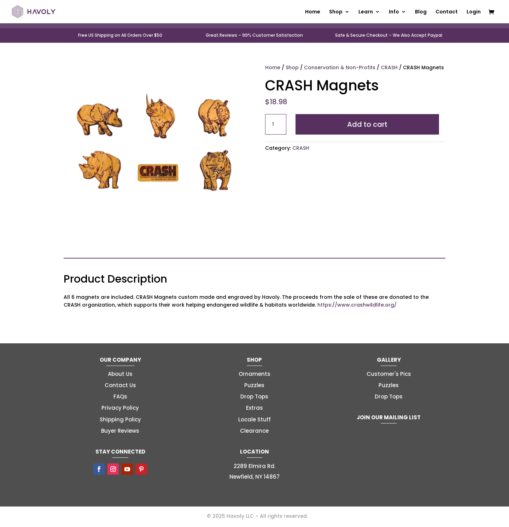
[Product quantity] (275, 124)
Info (394, 12)
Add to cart (367, 124)
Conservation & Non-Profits (339, 67)
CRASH (389, 67)
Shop (336, 12)
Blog (421, 12)
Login (474, 12)
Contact (446, 12)
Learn (365, 12)
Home (312, 12)
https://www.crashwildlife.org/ (357, 304)
